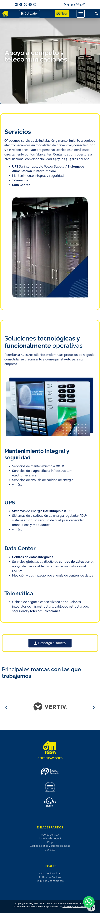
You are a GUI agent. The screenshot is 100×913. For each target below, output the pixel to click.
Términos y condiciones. (74, 906)
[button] (81, 14)
